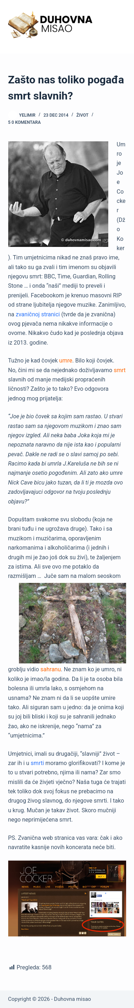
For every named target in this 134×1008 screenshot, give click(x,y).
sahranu (50, 669)
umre (66, 360)
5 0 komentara (24, 122)
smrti (37, 763)
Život (82, 115)
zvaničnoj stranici (38, 314)
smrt (119, 370)
